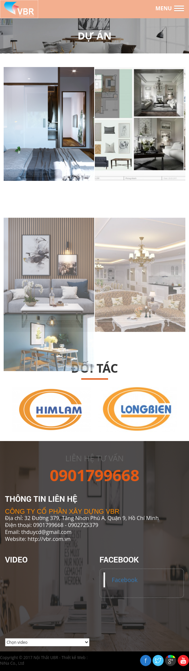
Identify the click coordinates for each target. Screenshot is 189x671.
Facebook (125, 580)
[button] (169, 8)
